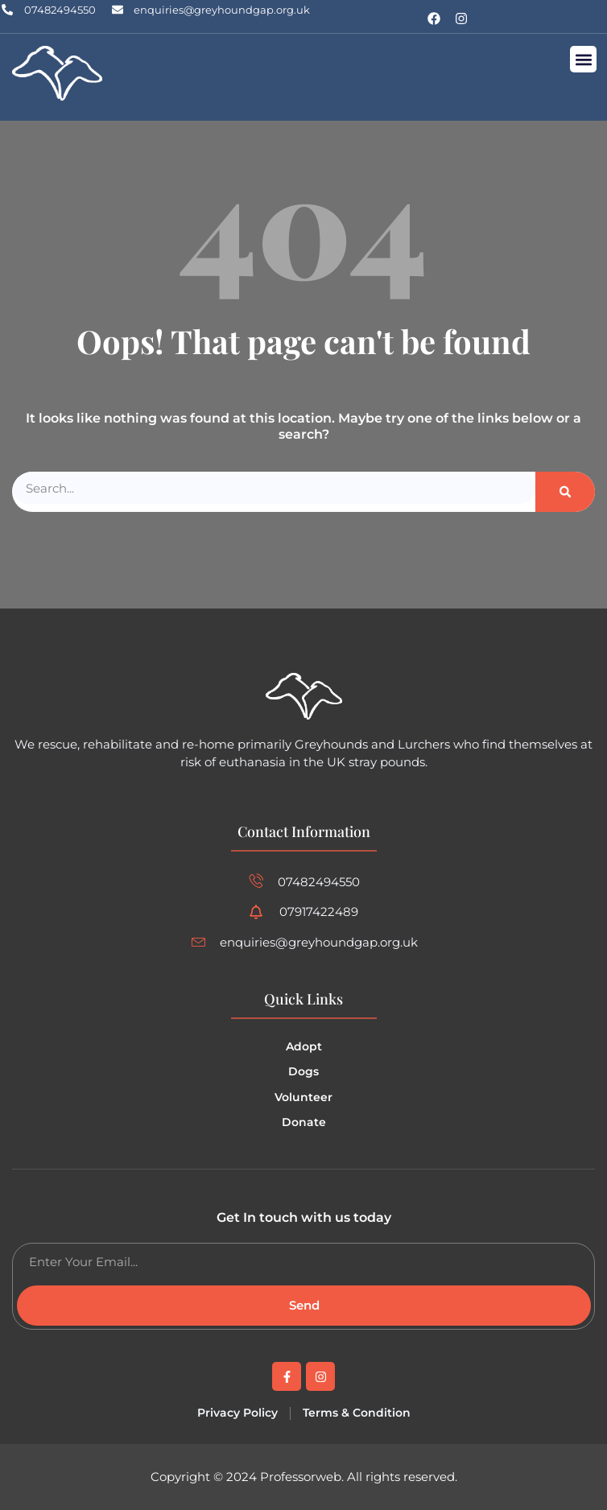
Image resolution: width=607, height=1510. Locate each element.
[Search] (565, 492)
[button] (583, 59)
